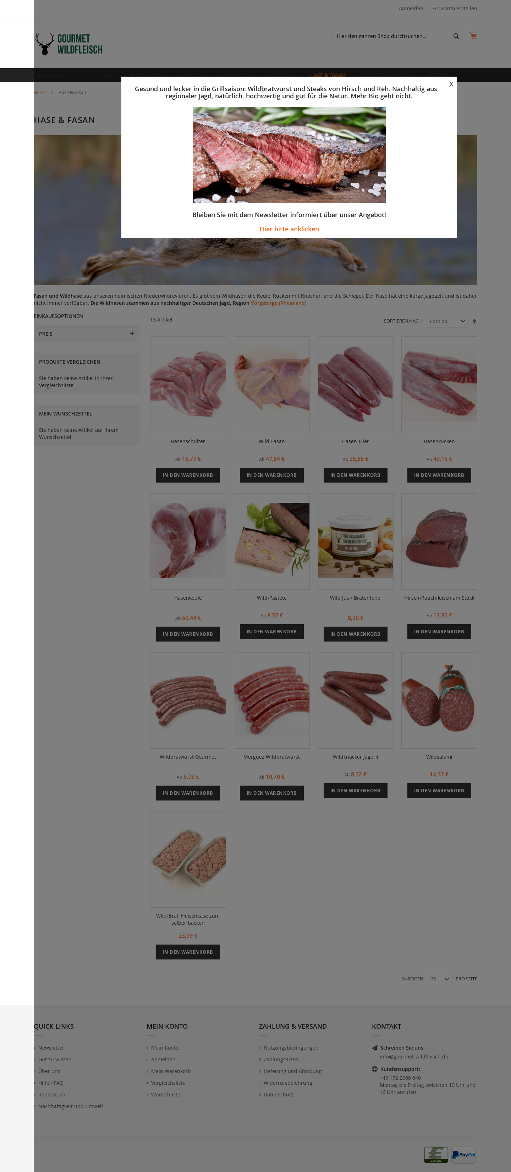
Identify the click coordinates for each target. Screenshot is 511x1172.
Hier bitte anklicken (289, 229)
